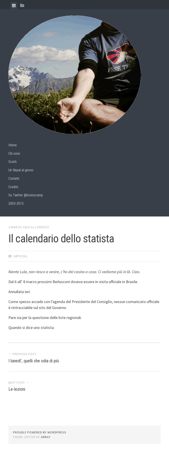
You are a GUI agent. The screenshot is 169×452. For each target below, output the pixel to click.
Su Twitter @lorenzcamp (25, 195)
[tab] (13, 5)
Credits (13, 187)
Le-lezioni (16, 389)
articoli (20, 256)
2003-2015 (16, 203)
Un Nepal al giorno (20, 170)
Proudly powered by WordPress (39, 432)
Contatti (13, 178)
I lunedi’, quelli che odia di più (33, 360)
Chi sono (14, 153)
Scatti (12, 162)
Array (46, 437)
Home (12, 145)
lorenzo (42, 227)
